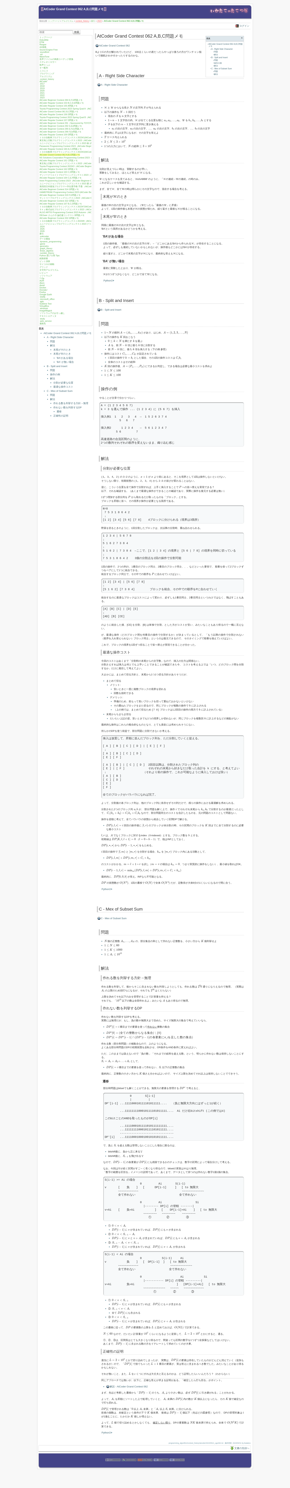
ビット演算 (45, 261)
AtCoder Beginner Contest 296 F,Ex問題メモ (60, 132)
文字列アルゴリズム (49, 270)
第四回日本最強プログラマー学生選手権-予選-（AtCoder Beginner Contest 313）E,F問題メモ (84, 186)
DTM (42, 42)
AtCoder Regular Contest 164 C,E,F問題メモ (61, 178)
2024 (42, 226)
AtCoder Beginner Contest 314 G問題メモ (59, 189)
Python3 (108, 280)
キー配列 (44, 68)
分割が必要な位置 (63, 382)
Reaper (43, 44)
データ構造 (45, 239)
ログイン (244, 25)
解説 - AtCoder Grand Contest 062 (129, 1386)
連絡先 (43, 323)
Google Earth (46, 294)
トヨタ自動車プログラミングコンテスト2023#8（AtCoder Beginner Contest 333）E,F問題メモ (84, 221)
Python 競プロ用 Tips (50, 255)
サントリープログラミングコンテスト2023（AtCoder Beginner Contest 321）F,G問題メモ (82, 198)
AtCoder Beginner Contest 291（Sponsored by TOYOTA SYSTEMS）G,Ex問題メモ (79, 123)
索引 (93, 21)
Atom (42, 283)
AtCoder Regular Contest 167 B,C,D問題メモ (61, 204)
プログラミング (47, 73)
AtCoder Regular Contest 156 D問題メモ (59, 114)
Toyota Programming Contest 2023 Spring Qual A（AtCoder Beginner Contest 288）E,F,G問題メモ (86, 109)
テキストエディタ (48, 316)
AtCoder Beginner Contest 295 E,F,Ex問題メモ (61, 129)
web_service (46, 321)
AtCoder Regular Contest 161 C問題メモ (59, 160)
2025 (42, 229)
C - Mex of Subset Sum (59, 391)
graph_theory (46, 248)
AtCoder (43, 81)
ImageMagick (46, 310)
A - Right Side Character (60, 337)
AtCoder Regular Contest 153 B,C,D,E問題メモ (62, 103)
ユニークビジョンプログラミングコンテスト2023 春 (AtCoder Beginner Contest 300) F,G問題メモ (86, 143)
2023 (99, 21)
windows (44, 308)
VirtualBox (44, 306)
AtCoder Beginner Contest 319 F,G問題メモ (60, 195)
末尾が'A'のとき (62, 349)
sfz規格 (43, 47)
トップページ (54, 21)
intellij (42, 297)
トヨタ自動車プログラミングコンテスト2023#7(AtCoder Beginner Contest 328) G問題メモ (82, 206)
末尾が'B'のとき (62, 353)
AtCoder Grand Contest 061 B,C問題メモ (59, 111)
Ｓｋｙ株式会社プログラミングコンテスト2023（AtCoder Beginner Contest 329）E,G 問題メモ (85, 209)
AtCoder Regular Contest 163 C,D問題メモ (60, 172)
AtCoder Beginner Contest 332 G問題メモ (59, 218)
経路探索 (44, 258)
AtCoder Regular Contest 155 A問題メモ (58, 106)
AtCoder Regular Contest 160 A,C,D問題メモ (61, 149)
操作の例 (55, 374)
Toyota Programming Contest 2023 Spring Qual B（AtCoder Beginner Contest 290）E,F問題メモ (85, 117)
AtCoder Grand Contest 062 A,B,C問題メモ (74, 9)
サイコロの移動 (47, 264)
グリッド (44, 267)
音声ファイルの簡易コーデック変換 (56, 59)
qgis (42, 301)
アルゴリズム (67, 21)
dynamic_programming (50, 241)
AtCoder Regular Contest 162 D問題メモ (59, 169)
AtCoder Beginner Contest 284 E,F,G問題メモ (61, 100)
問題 (52, 341)
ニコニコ (44, 70)
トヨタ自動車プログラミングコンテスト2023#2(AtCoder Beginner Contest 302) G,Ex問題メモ (84, 152)
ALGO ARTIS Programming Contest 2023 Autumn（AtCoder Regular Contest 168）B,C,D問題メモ (86, 212)
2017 (42, 84)
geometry (44, 246)
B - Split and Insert (57, 366)
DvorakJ (43, 290)
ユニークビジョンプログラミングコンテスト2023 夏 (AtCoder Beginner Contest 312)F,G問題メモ (86, 183)
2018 (42, 86)
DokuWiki (44, 40)
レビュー (44, 273)
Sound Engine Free (49, 50)
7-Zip (42, 278)
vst (41, 54)
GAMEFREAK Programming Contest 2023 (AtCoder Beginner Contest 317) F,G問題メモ (81, 192)
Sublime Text (46, 304)
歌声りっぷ (45, 65)
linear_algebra (46, 251)
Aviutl (42, 285)
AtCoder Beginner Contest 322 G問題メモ (59, 201)
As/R (42, 281)
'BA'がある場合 (65, 357)
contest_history (82, 21)
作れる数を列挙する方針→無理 (70, 403)
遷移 (59, 411)
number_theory (47, 253)
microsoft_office (47, 299)
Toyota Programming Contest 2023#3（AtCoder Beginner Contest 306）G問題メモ (79, 166)
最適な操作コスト (63, 386)
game (42, 244)
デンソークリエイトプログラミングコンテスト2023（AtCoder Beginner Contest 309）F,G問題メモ (86, 175)
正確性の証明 (60, 415)
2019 (42, 88)
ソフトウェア (46, 276)
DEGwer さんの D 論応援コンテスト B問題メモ (62, 215)
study (42, 319)
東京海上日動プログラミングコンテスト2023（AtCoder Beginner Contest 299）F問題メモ (82, 140)
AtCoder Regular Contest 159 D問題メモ (59, 134)
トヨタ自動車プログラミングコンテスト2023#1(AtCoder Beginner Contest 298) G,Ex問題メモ (84, 137)
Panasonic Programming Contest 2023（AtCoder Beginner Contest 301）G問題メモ (79, 146)
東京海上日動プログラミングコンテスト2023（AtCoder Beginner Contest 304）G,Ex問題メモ (84, 163)
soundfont (44, 52)
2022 (42, 95)
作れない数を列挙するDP (67, 407)
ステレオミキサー (48, 62)
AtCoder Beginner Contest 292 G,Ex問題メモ (61, 126)
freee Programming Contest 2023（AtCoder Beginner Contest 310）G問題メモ (77, 180)
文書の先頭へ (241, 1447)
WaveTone (44, 56)
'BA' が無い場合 (65, 362)
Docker (43, 287)
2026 (42, 231)
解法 (52, 345)
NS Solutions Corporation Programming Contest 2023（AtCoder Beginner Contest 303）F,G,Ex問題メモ (89, 157)
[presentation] (131, 107)
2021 (42, 93)
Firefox (43, 292)
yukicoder (44, 236)
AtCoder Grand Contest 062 (114, 45)
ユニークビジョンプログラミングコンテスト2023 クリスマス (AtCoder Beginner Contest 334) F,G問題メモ (90, 224)
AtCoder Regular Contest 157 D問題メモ (59, 120)
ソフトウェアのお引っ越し (52, 313)
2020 (42, 90)
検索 (76, 32)
